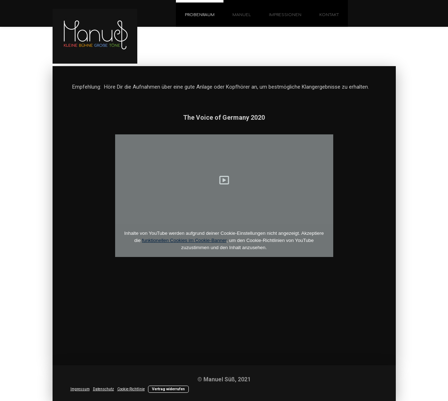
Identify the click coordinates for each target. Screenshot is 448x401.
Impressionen (285, 15)
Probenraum (200, 15)
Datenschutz (103, 389)
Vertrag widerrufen (168, 389)
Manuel (241, 15)
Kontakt (329, 15)
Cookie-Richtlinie (131, 389)
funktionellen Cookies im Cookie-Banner (184, 240)
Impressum (80, 389)
